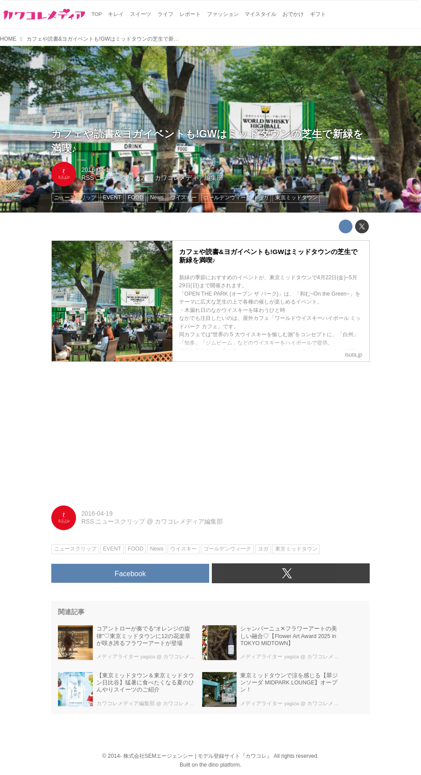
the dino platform (219, 765)
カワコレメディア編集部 (189, 177)
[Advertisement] (210, 430)
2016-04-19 (97, 169)
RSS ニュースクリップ (113, 177)
